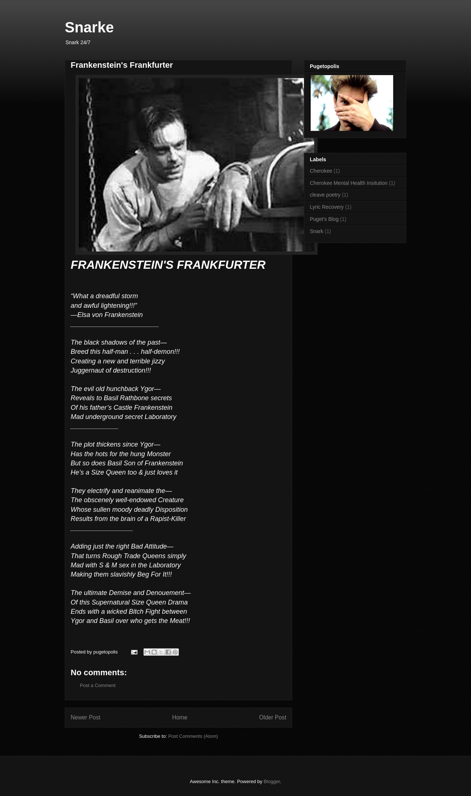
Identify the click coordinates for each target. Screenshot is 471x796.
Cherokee (321, 171)
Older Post (272, 717)
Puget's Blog (324, 219)
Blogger (271, 781)
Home (180, 717)
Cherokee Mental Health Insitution (348, 183)
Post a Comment (98, 685)
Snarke (89, 27)
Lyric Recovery (327, 207)
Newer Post (85, 717)
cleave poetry (325, 195)
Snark (316, 231)
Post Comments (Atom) (193, 736)
